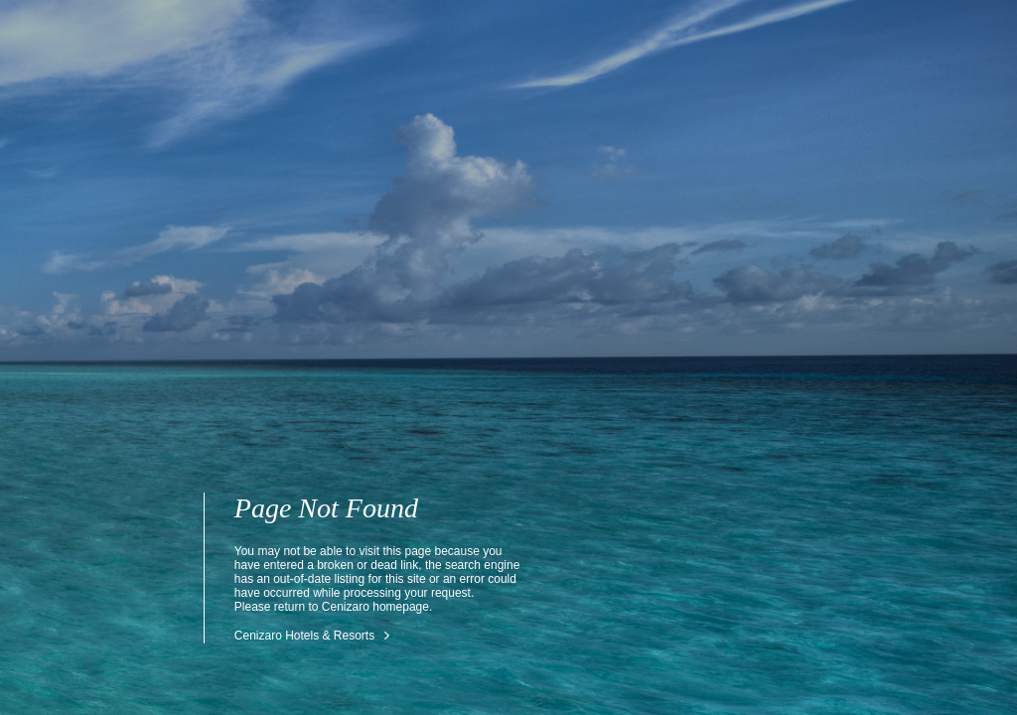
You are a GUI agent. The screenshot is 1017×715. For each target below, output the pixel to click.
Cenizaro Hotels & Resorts (304, 636)
